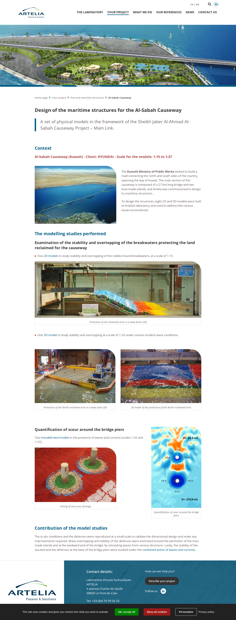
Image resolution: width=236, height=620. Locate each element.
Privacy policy (206, 611)
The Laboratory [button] (90, 12)
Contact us (207, 12)
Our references (169, 12)
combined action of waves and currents (169, 550)
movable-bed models (55, 437)
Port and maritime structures (87, 97)
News (190, 12)
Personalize (186, 612)
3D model (50, 335)
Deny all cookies (157, 612)
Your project (59, 97)
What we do (142, 12)
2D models (51, 256)
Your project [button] (118, 12)
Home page (41, 97)
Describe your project (162, 581)
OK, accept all (126, 612)
